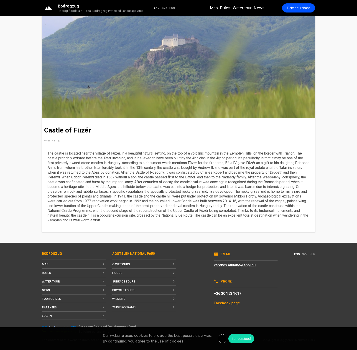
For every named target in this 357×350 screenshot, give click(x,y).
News (259, 7)
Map (214, 7)
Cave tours (144, 264)
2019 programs (144, 307)
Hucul (144, 272)
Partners (74, 307)
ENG (157, 8)
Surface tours (144, 281)
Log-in (74, 315)
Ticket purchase (299, 8)
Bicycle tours (144, 290)
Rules (225, 7)
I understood (241, 338)
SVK (164, 8)
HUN (172, 8)
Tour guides (74, 298)
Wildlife (144, 298)
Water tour (242, 7)
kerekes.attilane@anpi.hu (235, 265)
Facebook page (227, 303)
